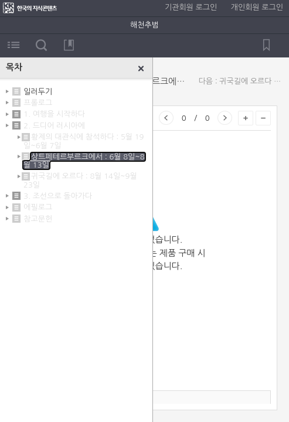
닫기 (141, 68)
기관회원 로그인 (191, 7)
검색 (41, 45)
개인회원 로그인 (257, 7)
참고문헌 (37, 219)
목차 (14, 45)
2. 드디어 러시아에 (54, 126)
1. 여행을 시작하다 (54, 114)
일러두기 (37, 91)
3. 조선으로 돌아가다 (57, 196)
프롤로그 (37, 103)
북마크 (69, 45)
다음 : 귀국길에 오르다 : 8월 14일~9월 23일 (241, 81)
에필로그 (37, 207)
